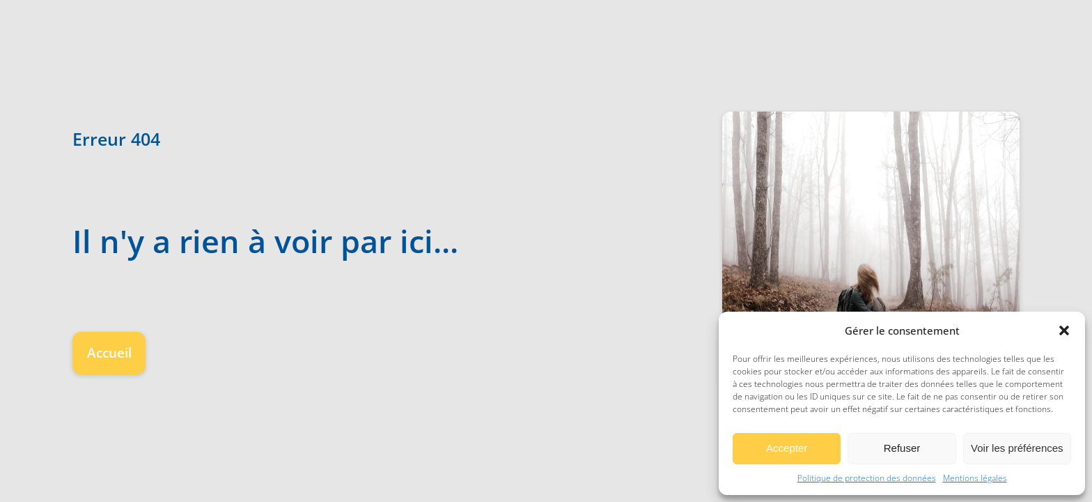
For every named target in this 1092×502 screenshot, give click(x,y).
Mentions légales (975, 478)
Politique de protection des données (866, 478)
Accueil (109, 353)
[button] (1064, 330)
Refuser (902, 448)
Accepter (786, 448)
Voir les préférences (1017, 448)
